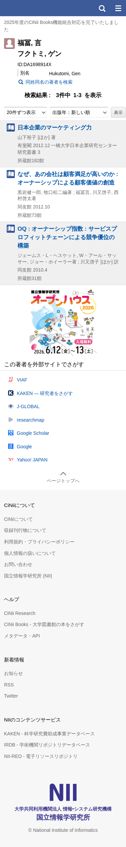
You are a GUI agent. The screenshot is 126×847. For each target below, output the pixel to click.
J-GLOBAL (28, 406)
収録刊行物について (25, 530)
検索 (102, 8)
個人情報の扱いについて (30, 553)
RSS (9, 684)
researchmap (30, 420)
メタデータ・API (22, 636)
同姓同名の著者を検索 (49, 82)
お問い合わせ (18, 564)
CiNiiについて (18, 519)
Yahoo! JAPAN (32, 459)
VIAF (22, 380)
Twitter (11, 696)
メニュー (118, 8)
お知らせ (13, 673)
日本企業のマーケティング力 (54, 127)
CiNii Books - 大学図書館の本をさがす (44, 624)
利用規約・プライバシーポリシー (39, 541)
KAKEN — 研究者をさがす (45, 393)
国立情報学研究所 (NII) (28, 575)
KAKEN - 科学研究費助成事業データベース (49, 733)
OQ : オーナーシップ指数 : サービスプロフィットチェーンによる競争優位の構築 (67, 237)
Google (24, 446)
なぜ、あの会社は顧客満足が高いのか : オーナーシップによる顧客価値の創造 (67, 178)
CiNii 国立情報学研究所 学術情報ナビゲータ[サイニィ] (29, 8)
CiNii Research (19, 613)
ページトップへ (63, 480)
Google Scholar (33, 433)
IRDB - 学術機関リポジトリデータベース (47, 744)
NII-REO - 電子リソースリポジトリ (41, 756)
